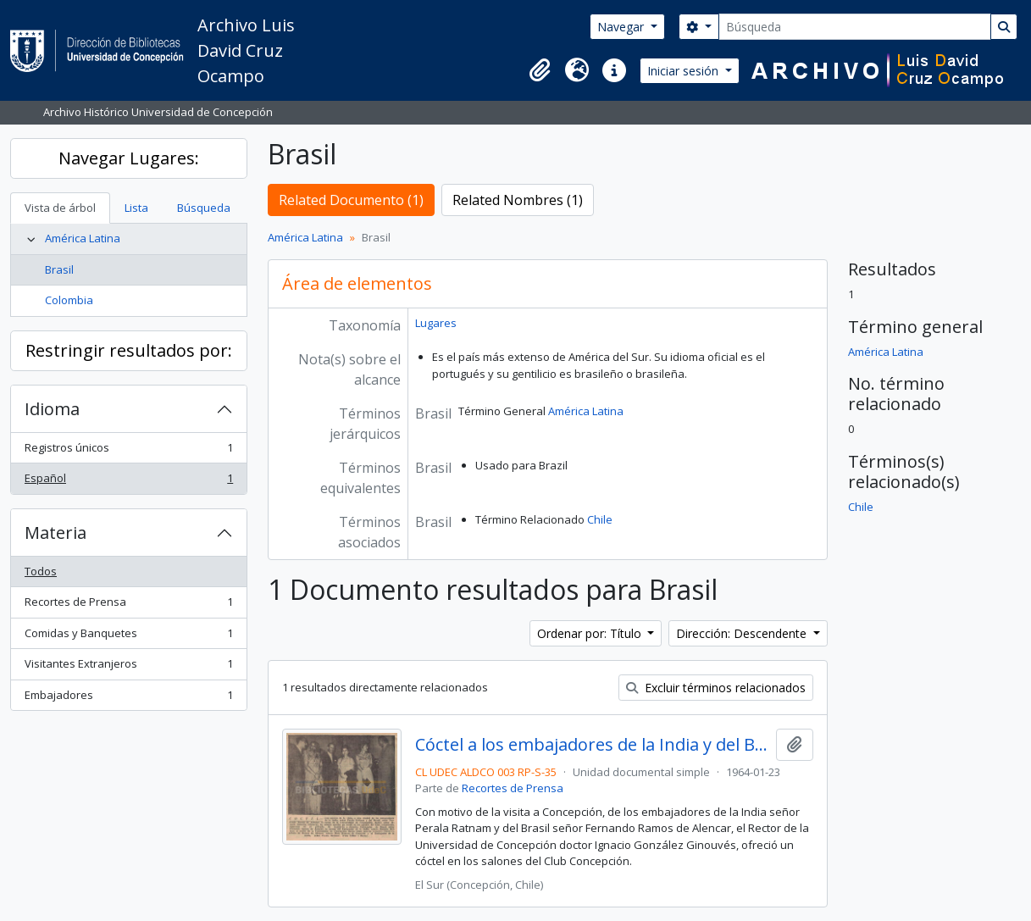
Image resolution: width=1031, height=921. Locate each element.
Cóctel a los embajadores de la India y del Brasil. (592, 745)
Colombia (69, 300)
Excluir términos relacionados (716, 688)
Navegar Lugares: (128, 158)
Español (128, 481)
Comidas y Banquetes (128, 636)
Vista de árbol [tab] (60, 207)
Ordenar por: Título (591, 633)
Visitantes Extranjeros (128, 667)
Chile (600, 519)
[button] (539, 70)
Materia (55, 532)
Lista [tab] (136, 207)
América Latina (82, 238)
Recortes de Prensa (128, 605)
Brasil (59, 269)
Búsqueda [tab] (203, 207)
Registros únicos (128, 451)
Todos (41, 571)
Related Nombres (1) (517, 200)
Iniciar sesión (684, 71)
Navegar (622, 27)
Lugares (436, 322)
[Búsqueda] (854, 27)
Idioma (52, 408)
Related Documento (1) (351, 200)
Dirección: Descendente (743, 633)
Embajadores (128, 698)
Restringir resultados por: (128, 350)
